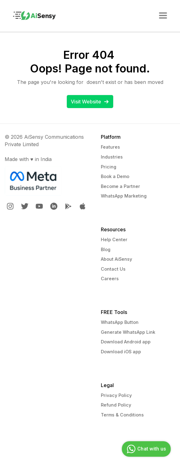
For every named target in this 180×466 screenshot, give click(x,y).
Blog (105, 249)
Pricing (108, 166)
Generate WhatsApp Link (128, 332)
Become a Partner (120, 186)
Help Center (114, 239)
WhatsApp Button (120, 322)
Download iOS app (121, 351)
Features (110, 147)
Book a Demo (115, 176)
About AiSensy (116, 259)
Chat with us (145, 449)
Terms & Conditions (122, 414)
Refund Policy (116, 404)
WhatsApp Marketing (124, 195)
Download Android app (126, 341)
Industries (112, 156)
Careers (110, 278)
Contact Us (113, 269)
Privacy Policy (116, 395)
